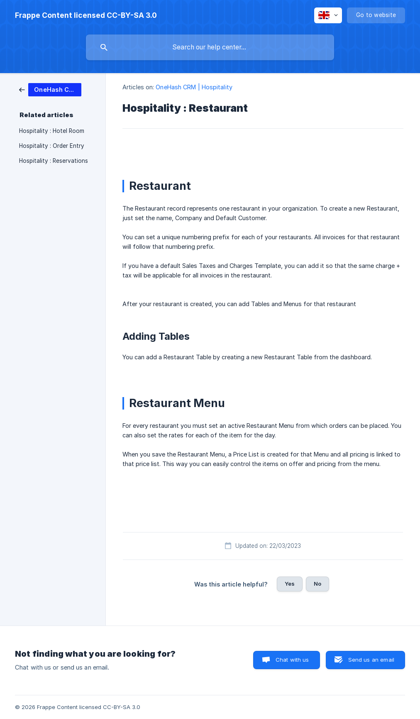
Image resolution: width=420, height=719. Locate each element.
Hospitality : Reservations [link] (53, 160)
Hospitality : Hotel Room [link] (51, 131)
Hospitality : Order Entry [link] (51, 145)
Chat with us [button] (292, 659)
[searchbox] (210, 47)
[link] (50, 89)
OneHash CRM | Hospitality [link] (194, 87)
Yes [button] (290, 583)
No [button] (317, 583)
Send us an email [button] (371, 659)
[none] (86, 15)
